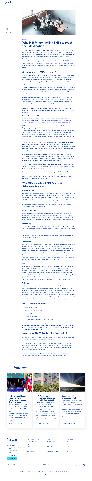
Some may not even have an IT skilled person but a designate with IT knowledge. (46, 122)
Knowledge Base (51, 441)
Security (24, 39)
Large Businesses (31, 444)
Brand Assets (70, 451)
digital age (53, 99)
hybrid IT (59, 471)
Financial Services (31, 441)
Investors (69, 444)
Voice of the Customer (52, 451)
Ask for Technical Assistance (54, 444)
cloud (53, 471)
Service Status (50, 446)
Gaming (29, 446)
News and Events (71, 449)
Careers (69, 446)
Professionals (30, 449)
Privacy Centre (46, 464)
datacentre (49, 471)
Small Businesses (31, 451)
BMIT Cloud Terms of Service (54, 449)
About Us (69, 441)
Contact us (25, 355)
